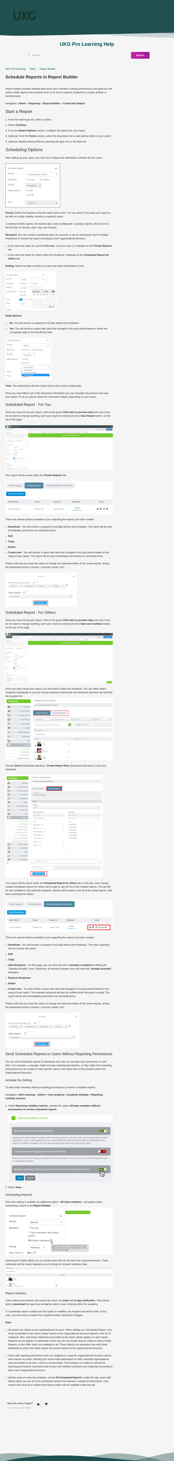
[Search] (76, 55)
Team (33, 69)
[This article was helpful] (38, 1404)
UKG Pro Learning (15, 69)
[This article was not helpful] (46, 1404)
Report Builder (47, 69)
